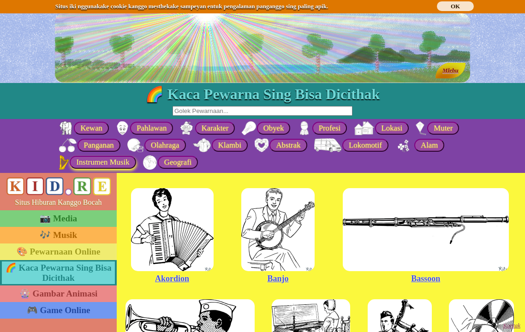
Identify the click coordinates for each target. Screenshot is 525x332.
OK (455, 6)
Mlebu (450, 70)
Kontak (511, 325)
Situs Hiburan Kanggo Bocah (58, 202)
